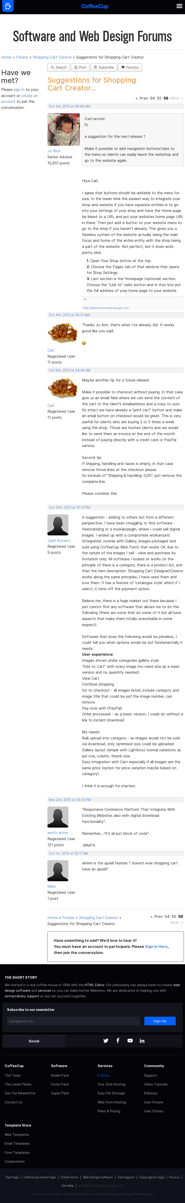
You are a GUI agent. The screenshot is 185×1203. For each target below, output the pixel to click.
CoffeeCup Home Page (40, 1177)
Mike (51, 886)
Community (154, 1066)
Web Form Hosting (112, 1102)
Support (150, 1075)
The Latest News (18, 1084)
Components (15, 1161)
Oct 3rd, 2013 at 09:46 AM (69, 106)
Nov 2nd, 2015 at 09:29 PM (70, 800)
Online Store (69, 1177)
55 (159, 98)
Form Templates (17, 1152)
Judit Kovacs (58, 540)
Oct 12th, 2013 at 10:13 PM (69, 507)
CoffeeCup (14, 1066)
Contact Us (13, 1102)
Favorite (130, 67)
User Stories (154, 1111)
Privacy (174, 1177)
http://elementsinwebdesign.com (106, 308)
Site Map (68, 1185)
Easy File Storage (111, 1093)
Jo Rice (53, 151)
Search (59, 67)
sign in (20, 89)
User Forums (153, 1102)
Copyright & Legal (151, 1177)
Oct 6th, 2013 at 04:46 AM (69, 370)
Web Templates (17, 1135)
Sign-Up (160, 1021)
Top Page (12, 1177)
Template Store (18, 1125)
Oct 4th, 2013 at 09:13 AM (69, 315)
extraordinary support (22, 996)
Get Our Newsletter (20, 1093)
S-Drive (103, 1075)
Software (59, 1066)
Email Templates (17, 1143)
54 (152, 98)
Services (105, 1066)
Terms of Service (135, 1194)
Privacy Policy (109, 1194)
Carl (50, 350)
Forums (22, 57)
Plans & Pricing (109, 1111)
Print (80, 67)
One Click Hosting (111, 1084)
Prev (144, 98)
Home (6, 57)
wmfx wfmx (57, 832)
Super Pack (60, 1093)
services (44, 990)
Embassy (151, 1093)
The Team (13, 1075)
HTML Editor (94, 985)
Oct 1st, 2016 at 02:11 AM (68, 853)
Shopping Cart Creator (52, 57)
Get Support (126, 1177)
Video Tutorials (156, 1084)
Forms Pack (60, 1084)
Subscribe (104, 67)
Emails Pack (60, 1075)
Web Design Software (98, 1177)
